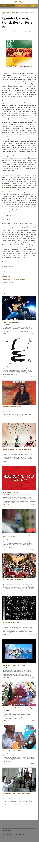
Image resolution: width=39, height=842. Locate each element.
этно (3, 273)
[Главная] (19, 2)
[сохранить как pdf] (34, 31)
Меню (21, 5)
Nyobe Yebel (29, 183)
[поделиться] (26, 31)
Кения (23, 279)
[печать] (30, 31)
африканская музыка (7, 282)
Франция (18, 279)
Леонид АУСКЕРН (6, 276)
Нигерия (13, 279)
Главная (3, 12)
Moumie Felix (6, 185)
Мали (8, 279)
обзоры (8, 12)
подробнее (6, 333)
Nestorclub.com (22, 834)
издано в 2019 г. (15, 12)
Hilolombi (33, 177)
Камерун (4, 279)
